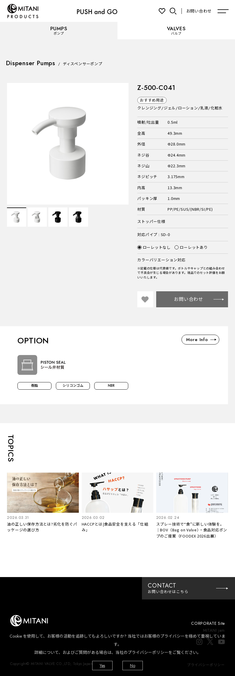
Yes (102, 665)
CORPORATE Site (208, 623)
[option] (68, 144)
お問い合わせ (199, 11)
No (132, 665)
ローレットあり (191, 247)
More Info (201, 339)
